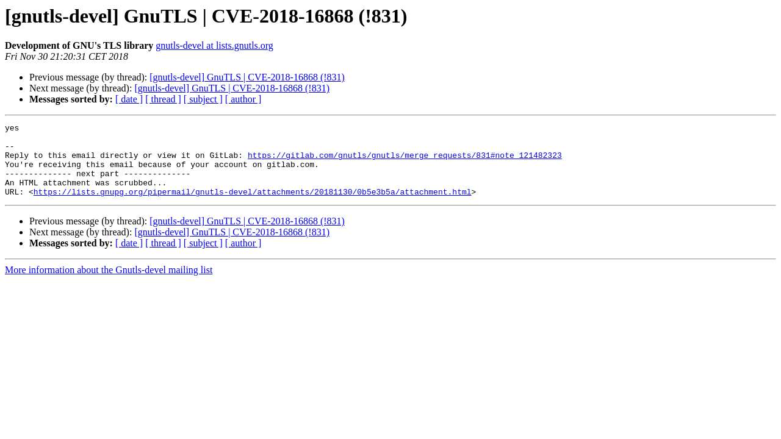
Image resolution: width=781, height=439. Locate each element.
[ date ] (129, 99)
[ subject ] (203, 99)
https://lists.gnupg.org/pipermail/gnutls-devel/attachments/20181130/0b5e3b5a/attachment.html (253, 206)
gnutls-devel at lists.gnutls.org (214, 45)
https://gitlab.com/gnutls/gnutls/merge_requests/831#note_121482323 (405, 162)
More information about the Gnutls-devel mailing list (108, 284)
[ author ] (243, 99)
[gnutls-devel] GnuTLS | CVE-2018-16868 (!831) (247, 77)
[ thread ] (163, 99)
